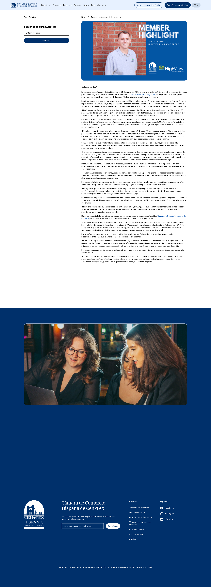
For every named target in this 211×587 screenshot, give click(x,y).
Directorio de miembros (139, 507)
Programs (57, 5)
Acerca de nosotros (137, 529)
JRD (150, 567)
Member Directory (137, 512)
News (86, 5)
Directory (67, 5)
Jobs (93, 5)
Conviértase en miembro (177, 5)
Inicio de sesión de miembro (149, 5)
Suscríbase (113, 526)
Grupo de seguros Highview (143, 94)
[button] (196, 5)
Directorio (45, 5)
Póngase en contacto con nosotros (140, 523)
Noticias (132, 539)
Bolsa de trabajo (136, 534)
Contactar (101, 5)
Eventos (77, 5)
